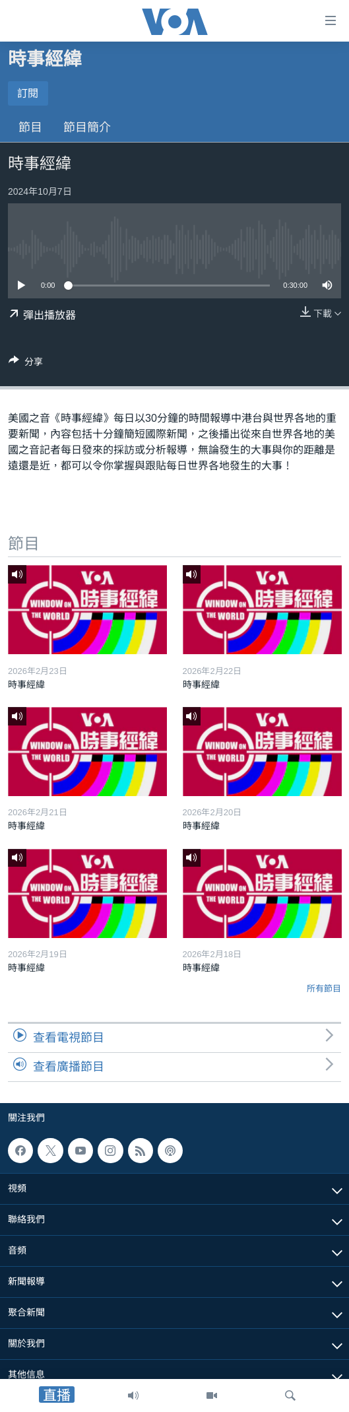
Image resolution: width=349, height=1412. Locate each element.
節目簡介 (87, 127)
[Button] (26, 364)
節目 (30, 127)
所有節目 (324, 988)
